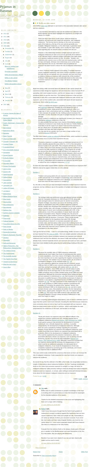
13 (70, 261)
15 (72, 267)
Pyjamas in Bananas (8, 9)
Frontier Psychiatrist (9, 166)
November (8, 48)
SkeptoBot (6, 240)
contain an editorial (53, 136)
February (8, 97)
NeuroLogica (7, 202)
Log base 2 (6, 191)
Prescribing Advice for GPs (11, 224)
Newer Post (36, 451)
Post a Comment (41, 447)
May (6, 88)
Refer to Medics (8, 229)
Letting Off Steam (8, 188)
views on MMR (54, 234)
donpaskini (6, 152)
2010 (5, 40)
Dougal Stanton (8, 155)
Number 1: (36, 172)
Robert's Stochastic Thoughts (12, 235)
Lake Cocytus (7, 182)
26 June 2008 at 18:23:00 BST (50, 443)
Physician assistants (11, 71)
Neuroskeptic (7, 207)
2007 (5, 104)
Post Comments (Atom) (49, 455)
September (8, 54)
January (7, 100)
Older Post (84, 451)
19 (63, 276)
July (6, 61)
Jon (42, 388)
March (7, 94)
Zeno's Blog (7, 267)
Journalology (7, 180)
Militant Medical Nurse (10, 196)
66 (68, 181)
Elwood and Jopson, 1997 (60, 320)
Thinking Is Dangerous (10, 261)
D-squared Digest (8, 147)
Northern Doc (7, 210)
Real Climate (7, 226)
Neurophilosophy (8, 204)
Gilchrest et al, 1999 (75, 320)
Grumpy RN (7, 171)
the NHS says (53, 102)
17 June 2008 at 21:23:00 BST (50, 405)
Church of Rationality (9, 139)
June (7, 64)
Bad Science (7, 128)
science (85, 379)
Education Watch (8, 163)
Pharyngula (6, 218)
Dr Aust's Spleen (8, 158)
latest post (44, 26)
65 (68, 177)
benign (47, 133)
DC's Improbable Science (11, 150)
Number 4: (36, 193)
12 (44, 160)
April (6, 91)
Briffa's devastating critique (13, 84)
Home (61, 451)
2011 (5, 36)
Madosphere (7, 193)
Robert (43, 409)
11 (63, 149)
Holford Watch (7, 177)
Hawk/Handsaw (8, 174)
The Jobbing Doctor (9, 250)
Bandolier (6, 133)
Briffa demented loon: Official (14, 74)
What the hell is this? (9, 264)
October (7, 51)
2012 (5, 33)
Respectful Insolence (9, 232)
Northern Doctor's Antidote (11, 213)
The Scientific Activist (9, 256)
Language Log (7, 185)
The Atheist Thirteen (11, 81)
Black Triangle (7, 136)
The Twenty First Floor (10, 259)
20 (48, 281)
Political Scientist (8, 221)
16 (73, 270)
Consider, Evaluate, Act (10, 141)
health (80, 379)
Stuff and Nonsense (9, 243)
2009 (5, 43)
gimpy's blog (7, 169)
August (7, 57)
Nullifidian (6, 215)
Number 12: (36, 313)
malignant (44, 107)
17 (60, 276)
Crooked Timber (8, 144)
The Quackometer (8, 253)
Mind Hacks (7, 199)
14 (70, 267)
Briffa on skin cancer (11, 78)
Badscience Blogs (8, 130)
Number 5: (36, 249)
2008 (5, 46)
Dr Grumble (6, 161)
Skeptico (6, 237)
